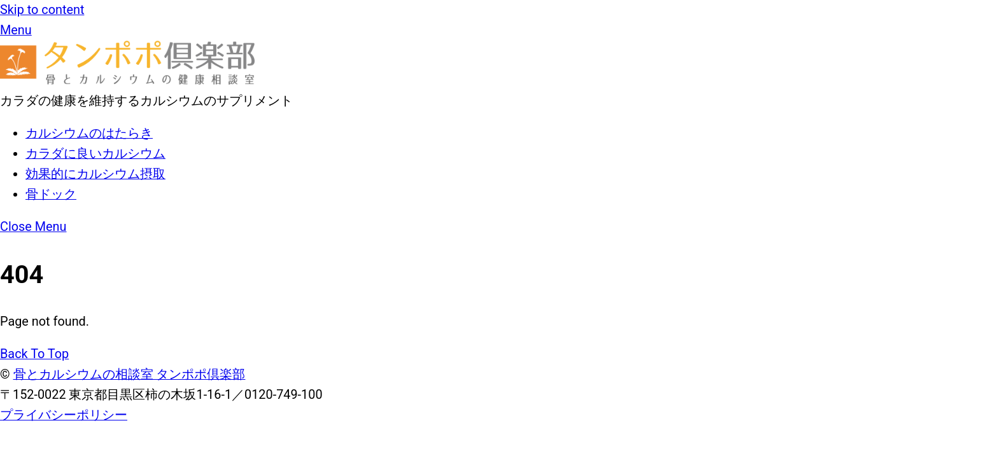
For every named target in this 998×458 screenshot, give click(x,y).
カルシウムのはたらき (89, 133)
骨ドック (50, 194)
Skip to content (42, 10)
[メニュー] (16, 30)
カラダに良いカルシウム (95, 153)
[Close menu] (33, 226)
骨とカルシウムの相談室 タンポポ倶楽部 (129, 374)
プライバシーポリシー (63, 415)
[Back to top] (34, 354)
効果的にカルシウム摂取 (95, 174)
